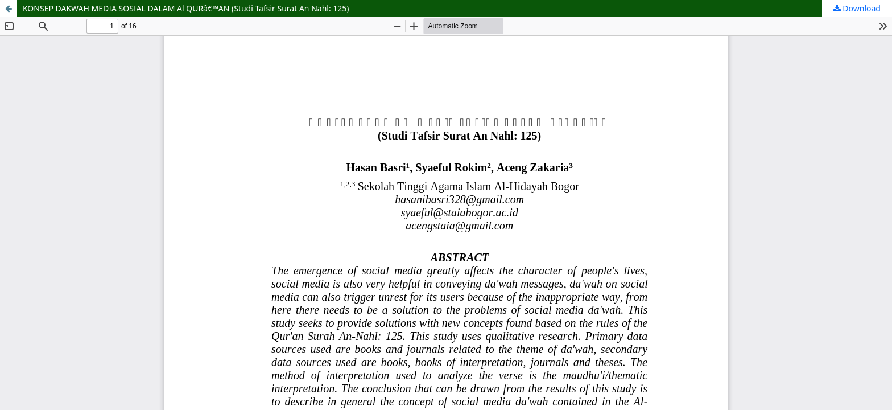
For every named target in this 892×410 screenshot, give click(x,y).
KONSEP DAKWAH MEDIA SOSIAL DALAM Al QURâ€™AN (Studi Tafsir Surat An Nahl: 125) (186, 8)
